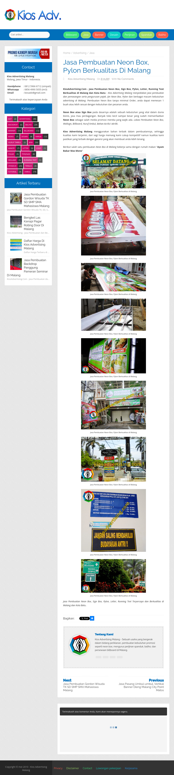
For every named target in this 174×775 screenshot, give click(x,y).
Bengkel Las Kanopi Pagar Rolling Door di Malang (34, 223)
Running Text (30, 160)
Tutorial (12, 171)
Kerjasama (131, 768)
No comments (126, 79)
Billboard (71, 34)
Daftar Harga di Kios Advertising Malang (34, 244)
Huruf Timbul (14, 142)
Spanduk (146, 34)
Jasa (86, 34)
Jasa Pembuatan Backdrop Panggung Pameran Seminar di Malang (27, 267)
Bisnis (11, 136)
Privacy (58, 768)
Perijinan (130, 34)
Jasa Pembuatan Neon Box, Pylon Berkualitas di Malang (107, 66)
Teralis (28, 166)
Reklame (12, 160)
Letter (26, 148)
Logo (38, 148)
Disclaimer (72, 768)
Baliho (162, 34)
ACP (10, 119)
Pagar (11, 154)
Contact (87, 768)
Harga (38, 136)
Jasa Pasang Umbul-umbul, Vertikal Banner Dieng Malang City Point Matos (141, 687)
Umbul (27, 171)
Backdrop (13, 124)
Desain (114, 34)
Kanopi (11, 148)
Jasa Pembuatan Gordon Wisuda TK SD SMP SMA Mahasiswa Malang (84, 687)
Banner (99, 34)
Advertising (24, 119)
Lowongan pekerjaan (108, 768)
